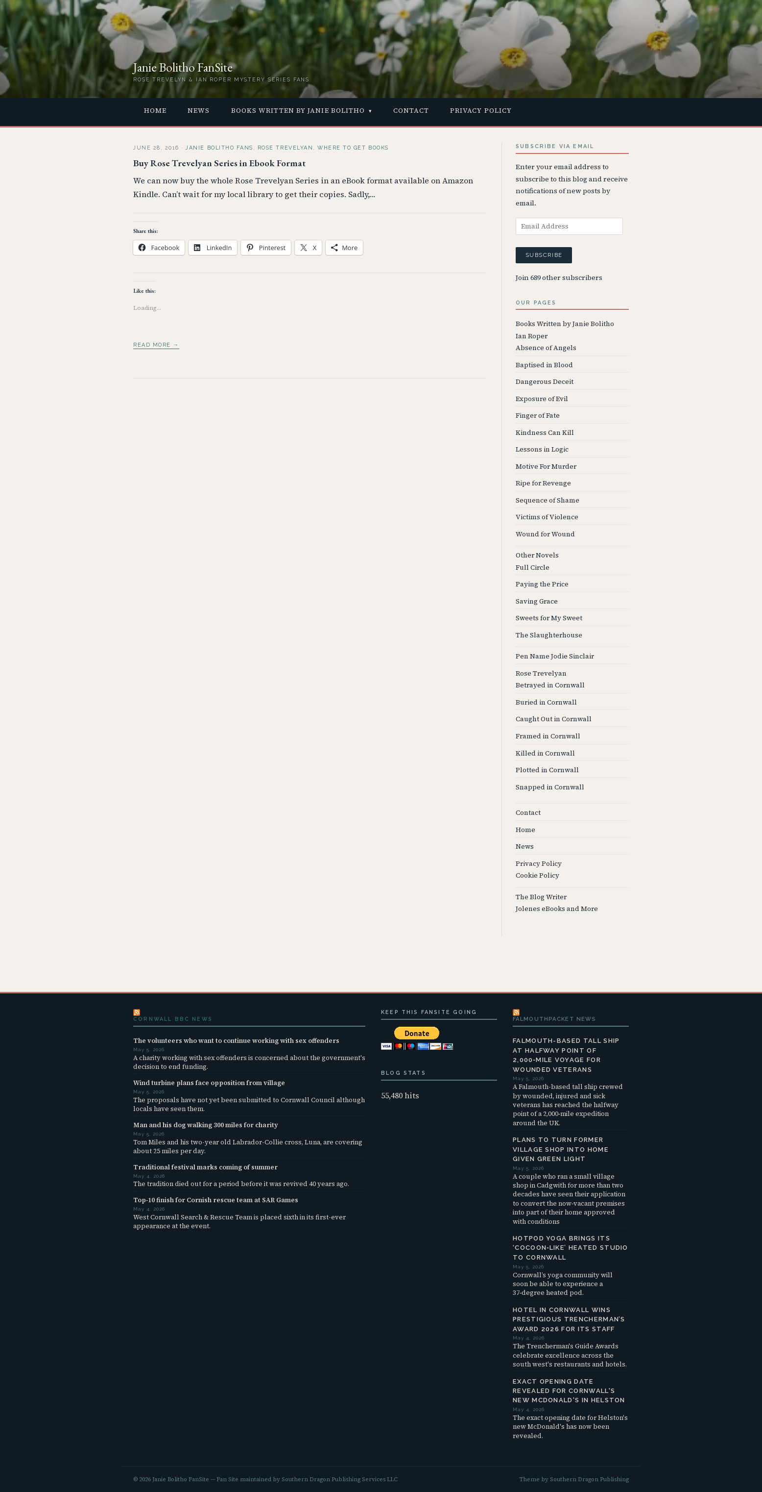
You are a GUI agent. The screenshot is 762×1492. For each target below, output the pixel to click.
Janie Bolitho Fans (219, 148)
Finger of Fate (538, 415)
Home (155, 110)
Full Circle (532, 567)
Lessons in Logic (542, 449)
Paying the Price (542, 584)
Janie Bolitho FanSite (183, 67)
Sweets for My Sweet (549, 618)
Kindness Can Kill (545, 432)
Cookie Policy (537, 875)
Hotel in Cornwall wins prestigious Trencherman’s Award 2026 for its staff (569, 1319)
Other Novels (537, 555)
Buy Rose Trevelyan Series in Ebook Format (219, 163)
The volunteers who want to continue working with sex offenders (236, 1040)
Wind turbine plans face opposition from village (209, 1082)
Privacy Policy (481, 110)
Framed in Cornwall (548, 736)
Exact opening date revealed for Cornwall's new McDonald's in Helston (569, 1391)
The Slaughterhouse (549, 635)
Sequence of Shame (547, 500)
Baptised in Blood (544, 365)
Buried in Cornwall (546, 702)
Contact (411, 110)
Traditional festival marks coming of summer (205, 1167)
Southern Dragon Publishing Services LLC (340, 1479)
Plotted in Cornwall (547, 770)
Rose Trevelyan (285, 148)
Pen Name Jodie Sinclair (555, 656)
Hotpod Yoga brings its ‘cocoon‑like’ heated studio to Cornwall (570, 1248)
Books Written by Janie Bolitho (298, 110)
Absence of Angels (546, 348)
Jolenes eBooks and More (557, 908)
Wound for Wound (545, 534)
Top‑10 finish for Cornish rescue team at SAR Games (215, 1199)
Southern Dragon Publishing (589, 1479)
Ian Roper (532, 336)
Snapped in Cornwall (550, 787)
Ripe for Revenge (543, 483)
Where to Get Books (352, 148)
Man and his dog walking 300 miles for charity (205, 1124)
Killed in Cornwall (545, 753)
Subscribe (543, 255)
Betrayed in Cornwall (550, 685)
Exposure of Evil (542, 399)
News (199, 110)
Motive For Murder (546, 466)
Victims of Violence (547, 517)
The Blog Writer (541, 897)
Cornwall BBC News (173, 1019)
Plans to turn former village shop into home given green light (561, 1149)
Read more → (156, 345)
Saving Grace (537, 601)
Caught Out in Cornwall (554, 719)
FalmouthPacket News (554, 1018)
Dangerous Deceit (544, 381)
